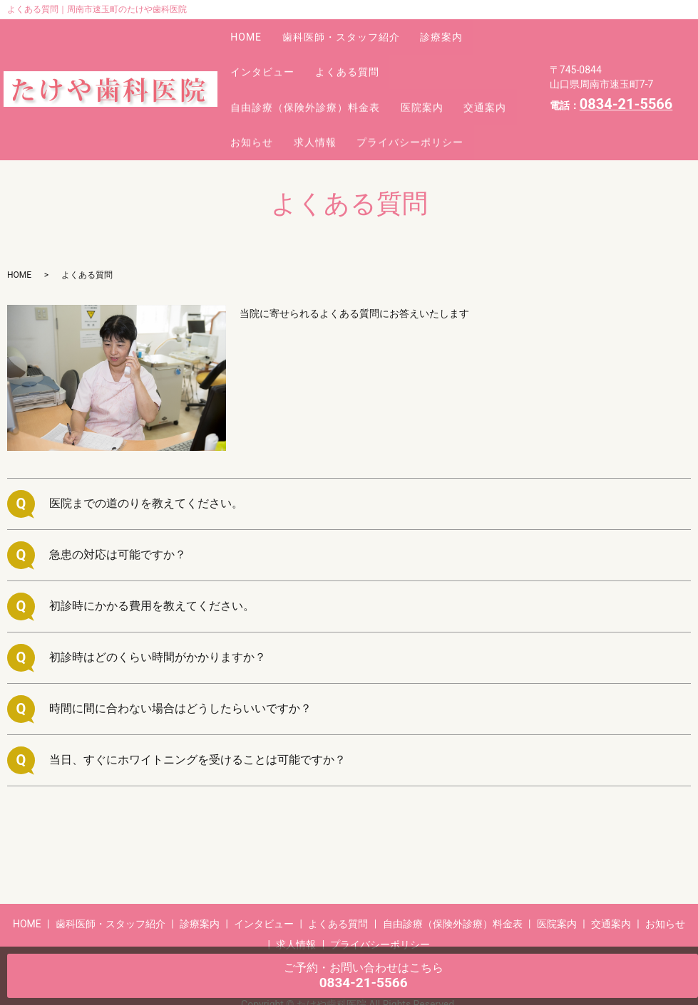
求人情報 (402, 92)
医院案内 (436, 71)
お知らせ (329, 92)
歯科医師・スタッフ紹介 (355, 29)
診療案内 (465, 29)
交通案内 (256, 92)
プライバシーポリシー (288, 112)
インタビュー (267, 50)
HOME (251, 29)
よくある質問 (361, 50)
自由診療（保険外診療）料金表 (310, 71)
